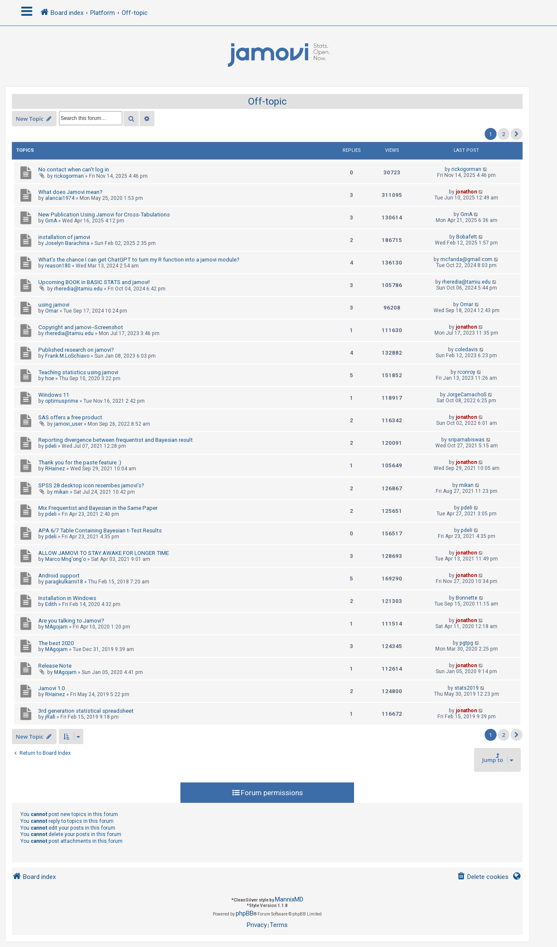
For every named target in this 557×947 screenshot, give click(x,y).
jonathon (466, 192)
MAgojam (56, 627)
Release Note (54, 666)
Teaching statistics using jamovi (78, 372)
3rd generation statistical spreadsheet (86, 711)
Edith (51, 604)
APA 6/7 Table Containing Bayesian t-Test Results (100, 530)
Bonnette (466, 598)
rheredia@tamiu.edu (78, 289)
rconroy (466, 372)
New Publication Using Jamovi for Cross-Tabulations (104, 214)
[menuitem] (483, 877)
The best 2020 (56, 643)
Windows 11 (53, 395)
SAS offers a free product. (70, 417)
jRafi (50, 717)
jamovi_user (68, 424)
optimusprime (61, 401)
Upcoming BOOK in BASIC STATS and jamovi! (94, 282)
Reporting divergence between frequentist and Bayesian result (115, 440)
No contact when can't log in (73, 169)
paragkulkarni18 (64, 582)
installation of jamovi (64, 237)
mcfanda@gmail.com (466, 259)
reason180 (58, 266)
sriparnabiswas (466, 440)
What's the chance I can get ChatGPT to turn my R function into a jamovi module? (139, 259)
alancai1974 (59, 198)
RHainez (55, 469)
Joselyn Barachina (67, 243)
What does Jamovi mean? (70, 192)
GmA (51, 221)
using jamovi (53, 304)
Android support (59, 575)
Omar (51, 311)
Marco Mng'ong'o (65, 559)
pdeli (51, 446)
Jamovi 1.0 (51, 688)
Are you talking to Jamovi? (71, 620)
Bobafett (466, 237)
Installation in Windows (67, 598)
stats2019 (466, 688)
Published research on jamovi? (76, 350)
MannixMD (289, 899)
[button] (517, 134)
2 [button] (503, 134)
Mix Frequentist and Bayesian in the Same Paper (97, 508)
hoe (49, 378)
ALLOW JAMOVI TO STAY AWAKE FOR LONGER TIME (103, 553)
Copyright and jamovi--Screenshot (80, 327)
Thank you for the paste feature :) (79, 462)
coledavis (466, 350)
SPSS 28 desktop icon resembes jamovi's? (91, 485)
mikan (61, 492)
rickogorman (69, 176)
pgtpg (466, 643)
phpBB (245, 913)
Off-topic (267, 101)
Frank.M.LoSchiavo (67, 356)
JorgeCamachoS (466, 395)
